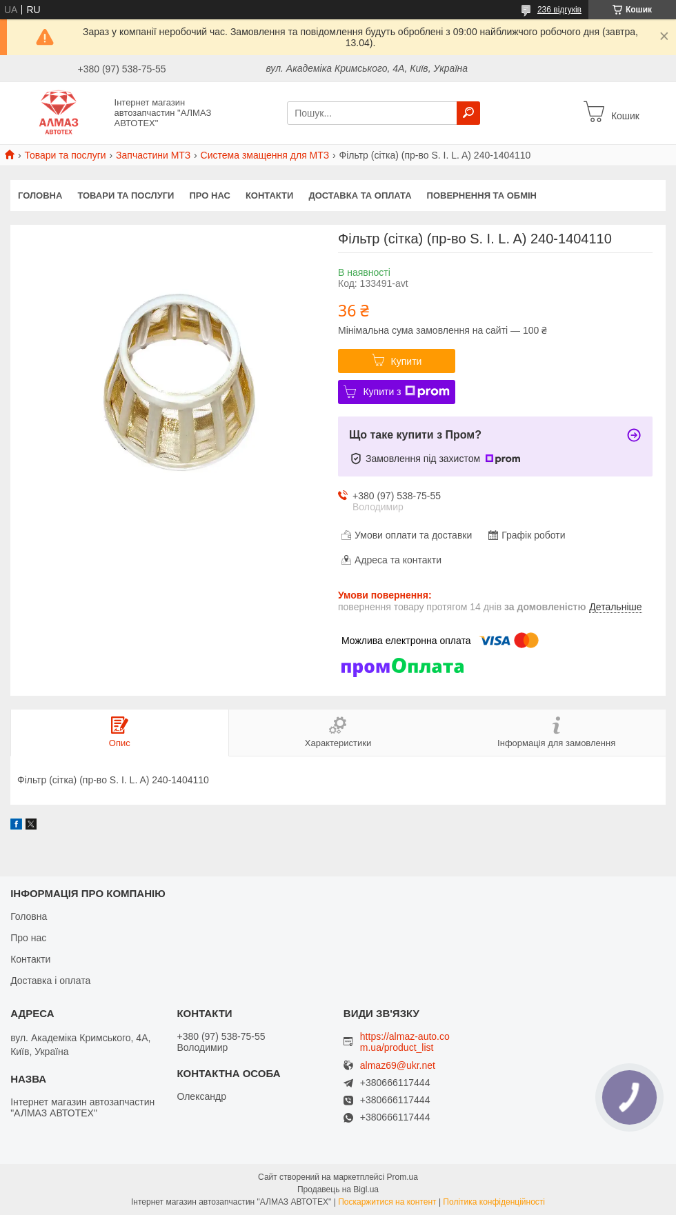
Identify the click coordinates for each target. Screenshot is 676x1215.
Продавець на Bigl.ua (338, 1189)
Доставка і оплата (50, 980)
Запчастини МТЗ (153, 155)
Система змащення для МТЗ (265, 155)
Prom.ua (402, 1177)
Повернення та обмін (482, 195)
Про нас (209, 195)
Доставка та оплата (359, 195)
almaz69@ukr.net (397, 1066)
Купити (406, 361)
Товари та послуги (65, 155)
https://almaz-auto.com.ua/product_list (405, 1042)
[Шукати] (468, 113)
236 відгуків (559, 9)
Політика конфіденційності (494, 1202)
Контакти (270, 195)
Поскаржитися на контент (387, 1202)
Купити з (406, 391)
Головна (40, 195)
